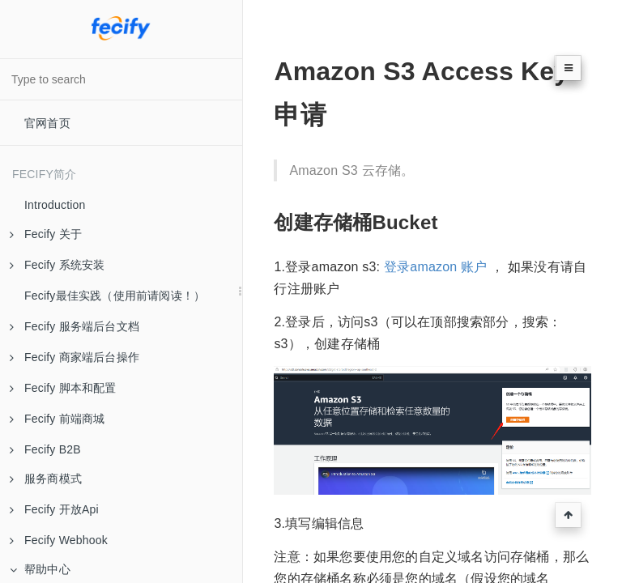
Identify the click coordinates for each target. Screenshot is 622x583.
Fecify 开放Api (54, 509)
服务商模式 (46, 478)
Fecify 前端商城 (57, 418)
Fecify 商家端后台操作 (74, 357)
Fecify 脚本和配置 (63, 387)
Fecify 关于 (46, 234)
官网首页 (47, 123)
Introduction (55, 204)
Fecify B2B (45, 449)
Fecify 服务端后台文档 (74, 326)
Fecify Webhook (59, 540)
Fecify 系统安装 (57, 264)
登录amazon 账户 (436, 267)
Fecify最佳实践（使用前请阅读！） (114, 295)
